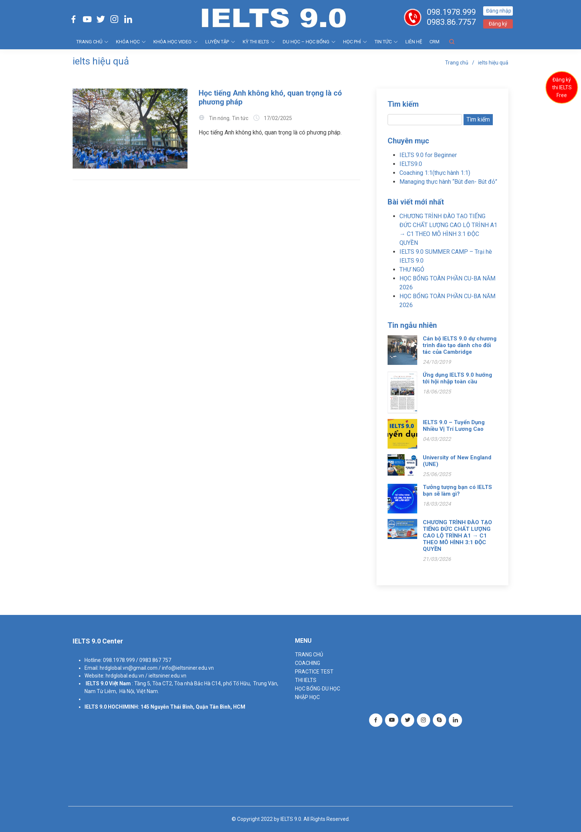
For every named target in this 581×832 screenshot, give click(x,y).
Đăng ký (498, 24)
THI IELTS (305, 680)
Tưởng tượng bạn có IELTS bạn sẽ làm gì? (457, 490)
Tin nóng (219, 118)
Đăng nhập (498, 11)
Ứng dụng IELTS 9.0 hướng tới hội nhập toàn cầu (457, 378)
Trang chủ (456, 63)
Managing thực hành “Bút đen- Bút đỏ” (448, 181)
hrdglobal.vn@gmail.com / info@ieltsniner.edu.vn (157, 668)
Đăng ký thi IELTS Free (562, 87)
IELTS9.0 (410, 163)
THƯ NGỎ (411, 269)
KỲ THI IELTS (259, 41)
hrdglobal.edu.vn (125, 676)
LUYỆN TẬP (220, 41)
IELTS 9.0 (97, 683)
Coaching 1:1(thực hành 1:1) (434, 172)
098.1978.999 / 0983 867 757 (137, 660)
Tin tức (386, 41)
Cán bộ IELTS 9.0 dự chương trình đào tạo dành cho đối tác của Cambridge (460, 345)
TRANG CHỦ (92, 41)
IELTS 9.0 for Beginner (428, 155)
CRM (434, 41)
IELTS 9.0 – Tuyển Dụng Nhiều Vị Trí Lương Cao (454, 425)
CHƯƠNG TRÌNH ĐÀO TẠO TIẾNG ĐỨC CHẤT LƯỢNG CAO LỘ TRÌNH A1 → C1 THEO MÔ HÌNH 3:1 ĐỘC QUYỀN (457, 535)
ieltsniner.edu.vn (167, 676)
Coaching (307, 663)
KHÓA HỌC (131, 41)
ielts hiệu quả (493, 63)
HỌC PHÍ (355, 41)
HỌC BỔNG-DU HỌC (317, 688)
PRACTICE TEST (314, 671)
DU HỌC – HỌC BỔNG (309, 41)
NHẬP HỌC (307, 697)
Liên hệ (413, 41)
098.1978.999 (451, 12)
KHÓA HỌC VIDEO (175, 41)
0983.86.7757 (451, 22)
